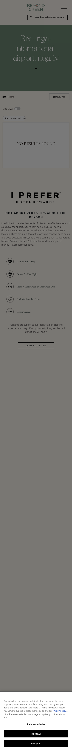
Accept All (36, 744)
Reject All (36, 735)
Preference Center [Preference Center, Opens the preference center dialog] (36, 725)
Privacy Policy (59, 712)
